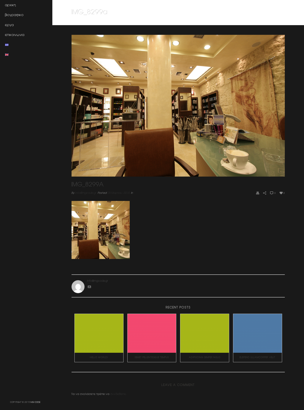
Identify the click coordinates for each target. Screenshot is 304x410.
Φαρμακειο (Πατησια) (255, 21)
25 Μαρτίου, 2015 (118, 193)
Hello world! (99, 357)
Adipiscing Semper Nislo (204, 357)
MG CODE (35, 402)
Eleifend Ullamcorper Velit (257, 357)
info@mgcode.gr (85, 193)
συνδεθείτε (118, 394)
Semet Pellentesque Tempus (152, 357)
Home (238, 21)
